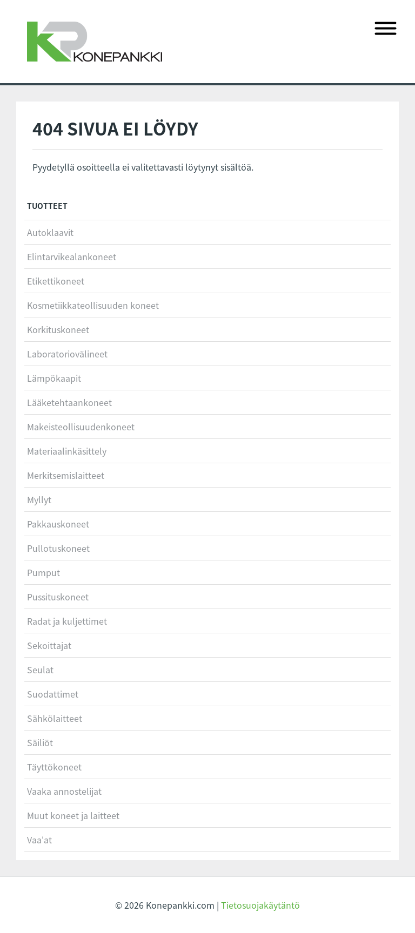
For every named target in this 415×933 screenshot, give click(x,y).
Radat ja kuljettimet (67, 620)
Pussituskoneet (58, 596)
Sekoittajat (49, 645)
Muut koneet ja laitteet (73, 815)
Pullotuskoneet (58, 548)
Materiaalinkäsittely (66, 450)
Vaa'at (39, 839)
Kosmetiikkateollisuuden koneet (93, 305)
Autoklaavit (50, 232)
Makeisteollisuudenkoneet (81, 426)
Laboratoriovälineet (67, 353)
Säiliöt (40, 742)
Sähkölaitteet (54, 718)
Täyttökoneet (54, 766)
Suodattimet (52, 693)
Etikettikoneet (55, 280)
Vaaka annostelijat (64, 791)
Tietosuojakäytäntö (260, 904)
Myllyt (39, 499)
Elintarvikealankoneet (71, 256)
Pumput (43, 572)
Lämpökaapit (54, 377)
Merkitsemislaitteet (65, 475)
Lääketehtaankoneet (69, 402)
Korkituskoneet (58, 329)
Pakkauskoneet (58, 523)
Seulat (40, 669)
